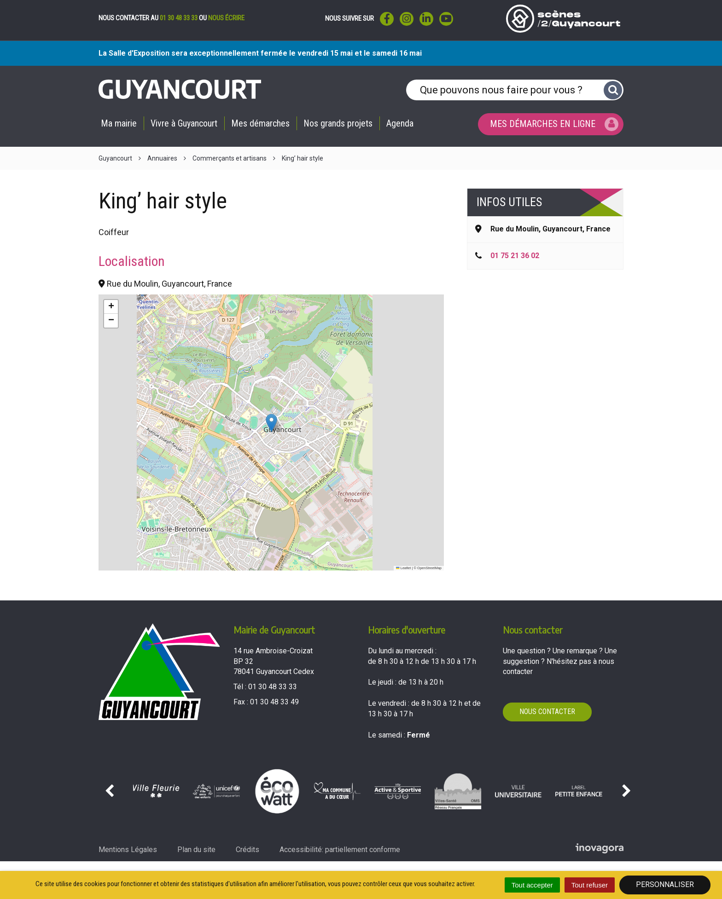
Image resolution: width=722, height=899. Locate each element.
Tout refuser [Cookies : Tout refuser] (589, 885)
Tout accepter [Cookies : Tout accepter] (532, 885)
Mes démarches (260, 123)
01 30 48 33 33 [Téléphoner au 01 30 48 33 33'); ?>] (272, 686)
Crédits (247, 849)
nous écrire (226, 18)
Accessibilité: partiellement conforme (339, 849)
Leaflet (403, 568)
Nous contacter (547, 711)
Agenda (399, 123)
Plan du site (196, 849)
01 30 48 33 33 (179, 18)
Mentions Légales (128, 849)
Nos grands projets (338, 123)
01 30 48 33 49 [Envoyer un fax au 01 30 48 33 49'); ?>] (274, 701)
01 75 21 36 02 (514, 255)
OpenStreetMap (429, 568)
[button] (271, 423)
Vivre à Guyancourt (184, 123)
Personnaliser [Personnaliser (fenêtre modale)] (665, 884)
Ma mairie (119, 123)
